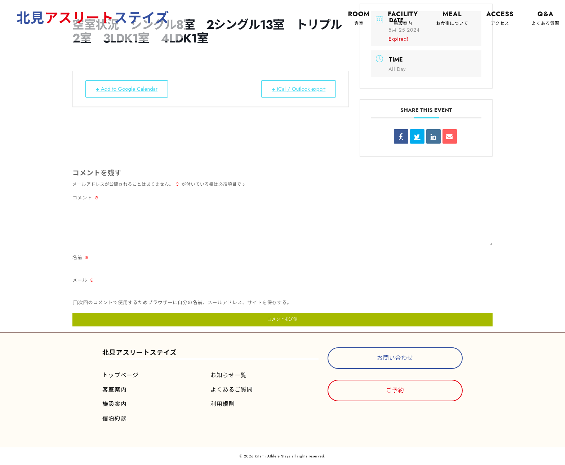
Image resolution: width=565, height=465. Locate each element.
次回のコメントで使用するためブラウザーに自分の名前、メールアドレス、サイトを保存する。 (185, 302)
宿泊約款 (114, 418)
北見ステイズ (93, 18)
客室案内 (114, 389)
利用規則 (222, 404)
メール (83, 280)
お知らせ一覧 (228, 375)
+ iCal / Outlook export (298, 89)
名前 (80, 257)
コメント (85, 197)
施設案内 (114, 404)
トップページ (120, 375)
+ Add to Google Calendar (126, 89)
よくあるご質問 (231, 389)
